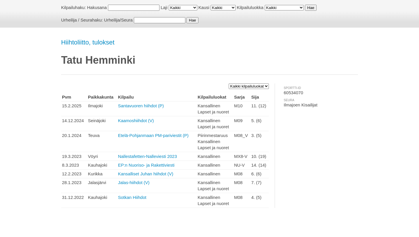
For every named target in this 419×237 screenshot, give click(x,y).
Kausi (204, 7)
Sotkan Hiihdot (132, 197)
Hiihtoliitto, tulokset (87, 42)
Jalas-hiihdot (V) (133, 182)
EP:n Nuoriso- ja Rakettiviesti (146, 165)
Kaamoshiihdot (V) (136, 120)
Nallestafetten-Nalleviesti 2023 (147, 156)
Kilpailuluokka (250, 7)
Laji (164, 7)
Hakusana (97, 7)
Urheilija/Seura (118, 19)
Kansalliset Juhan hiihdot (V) (145, 173)
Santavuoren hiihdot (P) (141, 105)
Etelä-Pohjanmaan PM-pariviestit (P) (153, 135)
